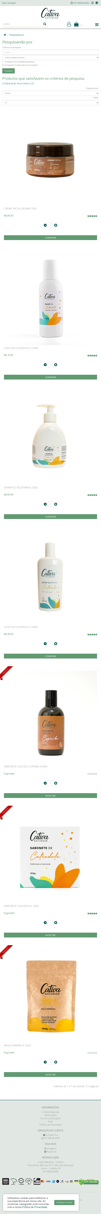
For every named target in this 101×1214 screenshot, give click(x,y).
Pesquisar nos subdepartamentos (18, 61)
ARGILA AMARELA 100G (17, 1045)
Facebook (50, 1151)
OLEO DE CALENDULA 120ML (21, 348)
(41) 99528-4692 (80, 3)
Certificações (50, 1115)
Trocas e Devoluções (50, 1118)
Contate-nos (50, 1134)
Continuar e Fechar (64, 1202)
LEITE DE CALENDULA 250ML (21, 627)
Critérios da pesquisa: (11, 47)
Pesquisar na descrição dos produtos (20, 65)
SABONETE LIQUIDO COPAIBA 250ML (26, 766)
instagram (50, 1148)
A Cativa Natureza (50, 1112)
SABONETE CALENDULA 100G (21, 906)
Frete (50, 1121)
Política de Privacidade (51, 1124)
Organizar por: (92, 88)
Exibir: (96, 97)
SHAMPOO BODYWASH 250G (21, 487)
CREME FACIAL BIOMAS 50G (20, 208)
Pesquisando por (16, 35)
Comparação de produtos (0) (18, 83)
